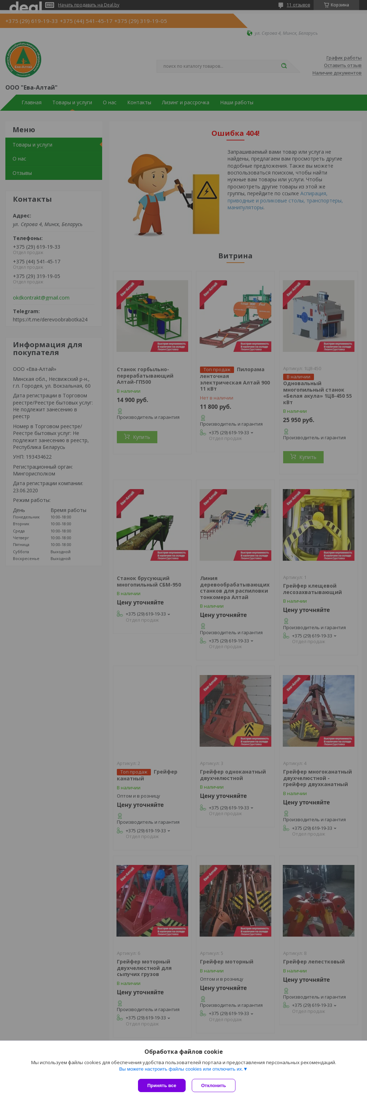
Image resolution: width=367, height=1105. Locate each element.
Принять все (161, 1085)
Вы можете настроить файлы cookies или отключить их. (181, 1069)
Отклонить (214, 1085)
